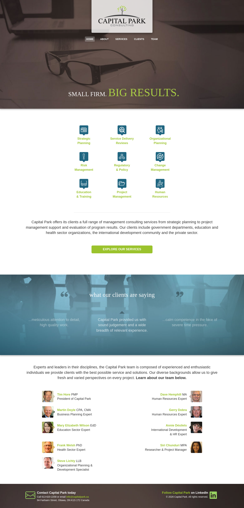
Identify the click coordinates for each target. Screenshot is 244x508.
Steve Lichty (66, 461)
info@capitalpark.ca (77, 496)
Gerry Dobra (178, 410)
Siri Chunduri (170, 445)
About (104, 39)
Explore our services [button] (122, 249)
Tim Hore (63, 394)
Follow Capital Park (176, 492)
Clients (139, 39)
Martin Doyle (66, 410)
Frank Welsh (66, 445)
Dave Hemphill (170, 394)
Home (89, 39)
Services (121, 39)
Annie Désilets (176, 425)
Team (154, 39)
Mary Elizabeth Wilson (73, 425)
